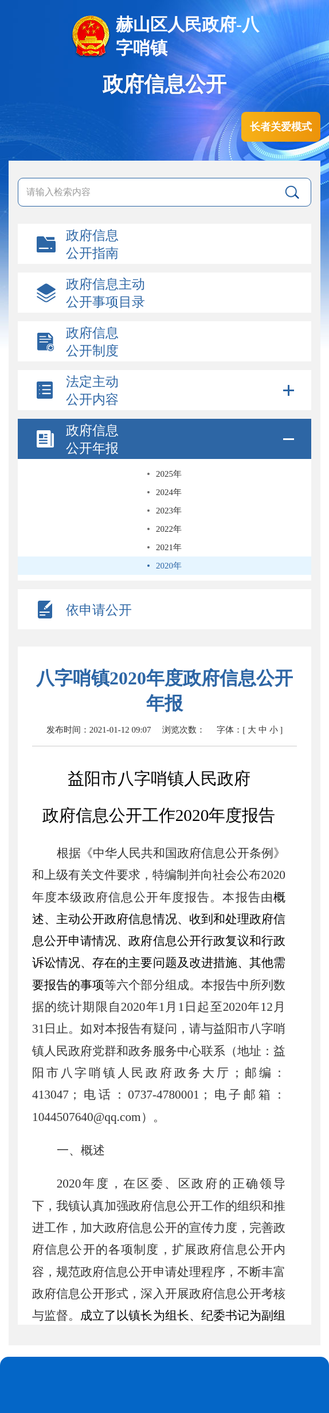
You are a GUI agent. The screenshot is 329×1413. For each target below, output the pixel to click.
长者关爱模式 (281, 127)
